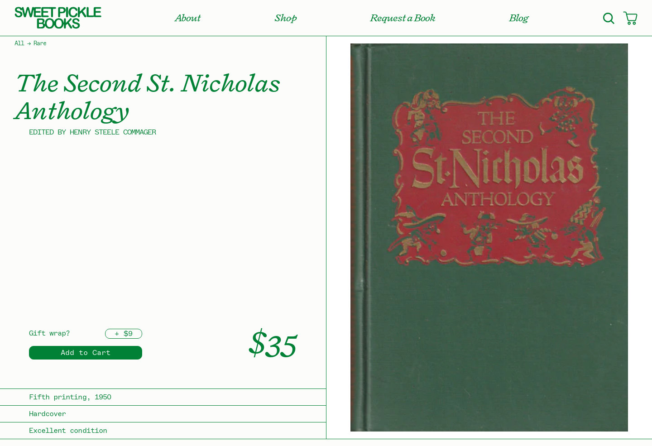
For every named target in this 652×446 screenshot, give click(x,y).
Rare (40, 43)
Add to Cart (85, 352)
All (19, 43)
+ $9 (124, 333)
